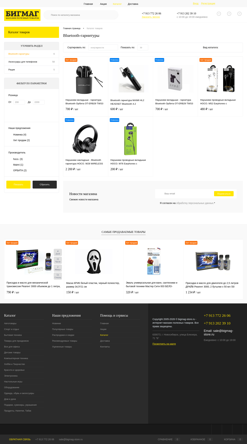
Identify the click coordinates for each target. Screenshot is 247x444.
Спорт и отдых (11, 329)
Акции (103, 4)
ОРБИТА (20, 170)
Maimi (18, 164)
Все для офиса (12, 346)
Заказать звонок (151, 17)
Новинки (56, 323)
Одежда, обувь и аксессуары (19, 393)
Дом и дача (10, 399)
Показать (18, 184)
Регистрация (208, 3)
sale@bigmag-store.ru (71, 439)
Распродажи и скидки (63, 335)
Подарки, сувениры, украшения (20, 405)
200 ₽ (130, 172)
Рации (11, 69)
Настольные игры (13, 381)
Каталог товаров (31, 32)
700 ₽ (86, 111)
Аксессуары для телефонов (22, 61)
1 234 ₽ (193, 292)
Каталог (117, 4)
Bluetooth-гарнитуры (18, 54)
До (29, 102)
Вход (195, 3)
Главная (88, 4)
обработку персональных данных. (195, 203)
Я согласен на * (187, 203)
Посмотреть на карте (164, 343)
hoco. (18, 159)
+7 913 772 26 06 (44, 439)
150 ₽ (72, 292)
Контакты (105, 346)
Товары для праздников (16, 341)
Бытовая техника (13, 335)
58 (53, 61)
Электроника (10, 375)
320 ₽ (132, 292)
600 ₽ (130, 111)
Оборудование (11, 387)
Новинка (19, 134)
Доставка (133, 4)
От (9, 102)
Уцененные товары (62, 346)
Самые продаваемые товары (123, 231)
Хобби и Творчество (14, 364)
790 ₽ (13, 292)
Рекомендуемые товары (64, 341)
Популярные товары (62, 329)
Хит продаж (21, 140)
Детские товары (12, 352)
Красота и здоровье (14, 370)
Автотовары (10, 323)
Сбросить (45, 184)
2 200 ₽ (86, 172)
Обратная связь (17, 439)
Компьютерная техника (16, 358)
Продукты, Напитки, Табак (17, 410)
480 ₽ (220, 111)
